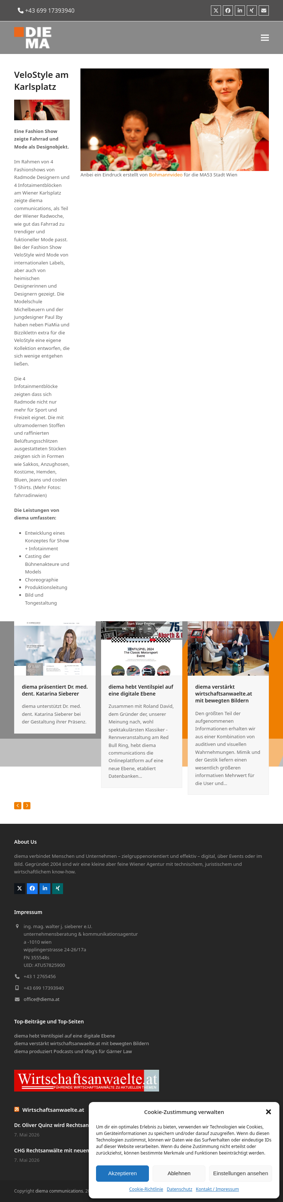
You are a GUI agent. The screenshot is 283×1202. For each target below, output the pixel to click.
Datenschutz (179, 1189)
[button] (268, 1111)
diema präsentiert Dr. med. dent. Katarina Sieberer (55, 690)
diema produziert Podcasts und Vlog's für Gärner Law (73, 1051)
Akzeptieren (122, 1173)
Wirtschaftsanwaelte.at (53, 1109)
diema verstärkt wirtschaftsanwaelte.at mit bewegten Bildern (223, 693)
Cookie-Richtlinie (146, 1189)
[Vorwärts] (26, 805)
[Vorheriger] (17, 805)
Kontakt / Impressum (217, 1189)
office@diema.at (41, 999)
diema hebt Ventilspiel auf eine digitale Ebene (141, 690)
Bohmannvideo (166, 174)
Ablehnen (178, 1173)
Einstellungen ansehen (240, 1173)
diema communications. (59, 1191)
